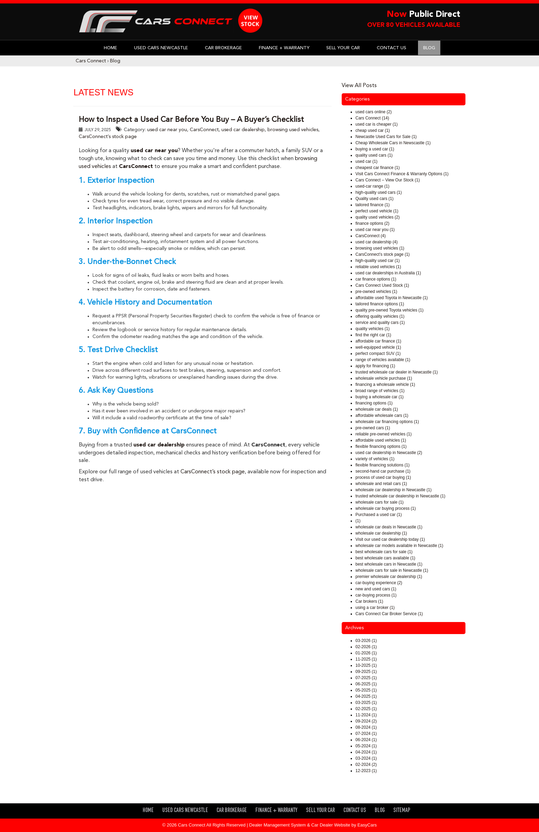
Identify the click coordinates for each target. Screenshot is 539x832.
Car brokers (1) (369, 601)
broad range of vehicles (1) (380, 390)
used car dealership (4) (376, 242)
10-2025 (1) (366, 665)
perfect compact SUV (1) (377, 353)
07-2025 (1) (366, 677)
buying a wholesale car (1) (379, 396)
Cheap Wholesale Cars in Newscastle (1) (393, 142)
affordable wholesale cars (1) (381, 415)
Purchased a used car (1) (378, 514)
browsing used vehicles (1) (379, 248)
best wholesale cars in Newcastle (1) (388, 564)
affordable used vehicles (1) (380, 440)
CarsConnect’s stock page (108, 136)
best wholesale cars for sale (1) (383, 551)
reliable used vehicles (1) (378, 266)
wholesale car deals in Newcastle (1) (388, 527)
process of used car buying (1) (383, 477)
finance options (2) (372, 223)
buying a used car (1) (374, 149)
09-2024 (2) (366, 721)
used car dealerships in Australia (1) (388, 273)
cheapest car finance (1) (377, 167)
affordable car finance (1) (378, 341)
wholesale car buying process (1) (385, 508)
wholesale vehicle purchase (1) (383, 378)
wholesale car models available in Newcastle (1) (399, 545)
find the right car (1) (373, 335)
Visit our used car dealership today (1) (390, 539)
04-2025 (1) (366, 696)
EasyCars (367, 825)
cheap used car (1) (372, 130)
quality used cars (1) (374, 155)
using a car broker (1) (375, 607)
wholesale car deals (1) (376, 409)
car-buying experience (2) (378, 582)
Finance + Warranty (284, 48)
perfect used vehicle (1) (376, 211)
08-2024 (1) (366, 727)
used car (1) (366, 161)
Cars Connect (91, 61)
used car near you (167, 129)
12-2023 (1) (366, 770)
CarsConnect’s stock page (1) (382, 254)
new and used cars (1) (375, 589)
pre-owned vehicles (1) (376, 291)
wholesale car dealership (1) (381, 533)
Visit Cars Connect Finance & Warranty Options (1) (402, 173)
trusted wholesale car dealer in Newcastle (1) (396, 372)
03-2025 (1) (366, 702)
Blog (429, 48)
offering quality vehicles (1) (380, 316)
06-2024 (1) (366, 739)
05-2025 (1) (366, 690)
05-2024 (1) (366, 746)
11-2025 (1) (366, 659)
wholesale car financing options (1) (387, 421)
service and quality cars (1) (380, 322)
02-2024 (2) (366, 764)
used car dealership (243, 129)
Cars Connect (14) (372, 118)
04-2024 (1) (366, 752)
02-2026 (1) (366, 646)
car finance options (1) (375, 279)
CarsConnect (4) (370, 235)
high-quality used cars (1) (378, 192)
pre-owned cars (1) (372, 427)
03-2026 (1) (366, 640)
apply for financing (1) (375, 366)
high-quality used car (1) (377, 260)
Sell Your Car (343, 48)
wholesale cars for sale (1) (379, 502)
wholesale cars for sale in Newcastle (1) (391, 570)
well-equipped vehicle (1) (378, 347)
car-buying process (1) (375, 595)
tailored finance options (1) (379, 304)
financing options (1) (374, 403)
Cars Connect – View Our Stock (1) (387, 180)
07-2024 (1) (366, 733)
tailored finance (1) (372, 204)
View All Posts (359, 85)
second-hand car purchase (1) (382, 471)
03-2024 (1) (366, 758)
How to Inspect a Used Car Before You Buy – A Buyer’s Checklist (191, 120)
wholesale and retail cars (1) (381, 483)
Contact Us (391, 48)
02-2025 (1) (366, 708)
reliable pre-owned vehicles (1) (383, 434)
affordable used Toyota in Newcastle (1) (391, 297)
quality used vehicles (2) (377, 217)
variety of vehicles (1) (374, 458)
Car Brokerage (223, 48)
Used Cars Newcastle (161, 48)
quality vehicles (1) (372, 328)
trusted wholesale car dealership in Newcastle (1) (400, 496)
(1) (358, 520)
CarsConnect (204, 129)
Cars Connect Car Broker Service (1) (389, 613)
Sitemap (401, 811)
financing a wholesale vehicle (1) (385, 384)
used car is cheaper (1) (376, 124)
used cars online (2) (373, 111)
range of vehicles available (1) (382, 359)
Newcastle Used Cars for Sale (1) (386, 136)
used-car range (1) (372, 186)
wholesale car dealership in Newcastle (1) (393, 489)
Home (110, 48)
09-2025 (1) (366, 671)
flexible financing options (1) (381, 446)
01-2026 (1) (366, 653)
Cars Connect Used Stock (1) (382, 285)
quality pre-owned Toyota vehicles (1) (389, 310)
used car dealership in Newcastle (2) (388, 452)
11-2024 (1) (366, 715)
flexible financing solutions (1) (382, 465)
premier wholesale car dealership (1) (388, 576)
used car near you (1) (375, 229)
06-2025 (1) (366, 684)
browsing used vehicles (292, 129)
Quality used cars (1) (374, 198)
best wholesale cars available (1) (385, 558)
